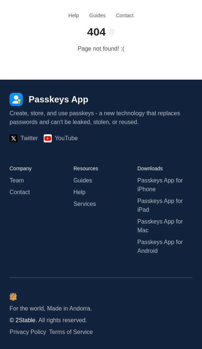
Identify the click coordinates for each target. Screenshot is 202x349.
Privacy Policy (28, 332)
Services (84, 204)
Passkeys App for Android (160, 246)
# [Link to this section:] (112, 32)
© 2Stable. (23, 320)
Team (17, 180)
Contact (124, 15)
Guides (97, 15)
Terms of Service (71, 332)
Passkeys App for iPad (160, 205)
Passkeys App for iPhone (160, 184)
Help (73, 15)
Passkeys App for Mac (160, 225)
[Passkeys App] (49, 99)
